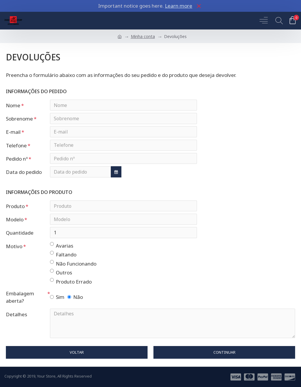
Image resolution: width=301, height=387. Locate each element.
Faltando (63, 256)
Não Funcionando (73, 265)
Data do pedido (24, 173)
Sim (57, 298)
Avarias (61, 247)
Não (75, 298)
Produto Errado (71, 283)
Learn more (178, 5)
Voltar (77, 354)
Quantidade (20, 234)
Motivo (14, 248)
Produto (15, 207)
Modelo (15, 221)
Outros (61, 274)
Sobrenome (19, 119)
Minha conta (143, 36)
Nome (13, 105)
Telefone (16, 146)
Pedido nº (17, 159)
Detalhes (16, 316)
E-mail (13, 132)
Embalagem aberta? (20, 299)
